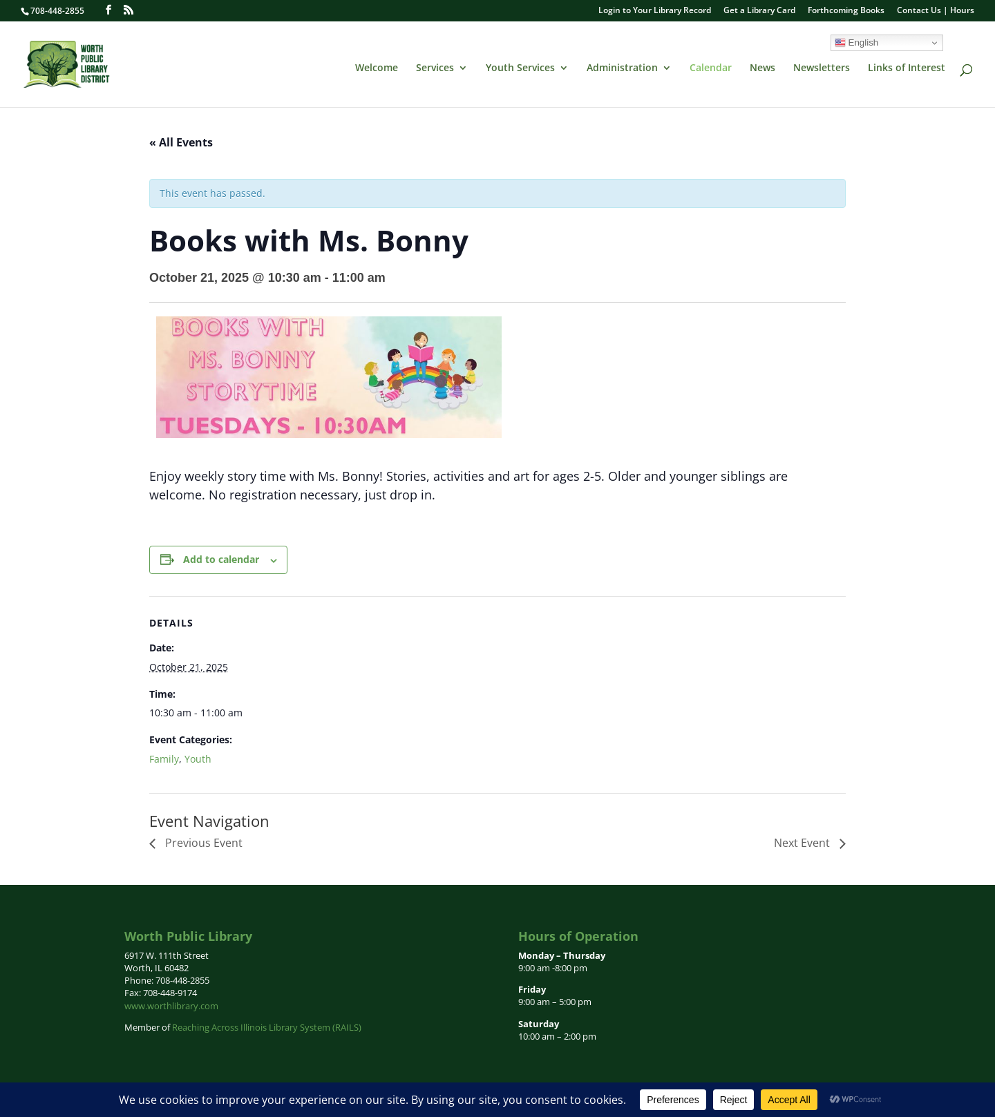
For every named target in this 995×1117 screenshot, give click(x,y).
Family (164, 758)
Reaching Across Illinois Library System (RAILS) (266, 1027)
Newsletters (821, 68)
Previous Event (202, 842)
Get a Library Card (759, 11)
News (762, 68)
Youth (197, 758)
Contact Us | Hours (935, 11)
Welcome (376, 68)
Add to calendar (221, 559)
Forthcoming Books (846, 11)
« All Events (181, 142)
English (856, 42)
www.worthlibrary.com (171, 1006)
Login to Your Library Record (654, 11)
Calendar (711, 68)
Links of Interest (906, 68)
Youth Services (520, 68)
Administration (622, 68)
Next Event (803, 842)
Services (435, 68)
